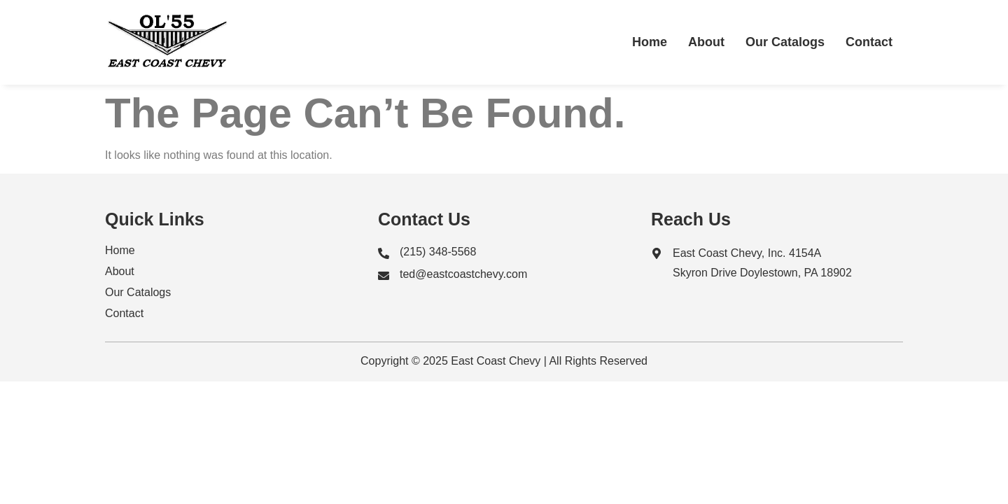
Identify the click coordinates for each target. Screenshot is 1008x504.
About (706, 42)
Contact (869, 42)
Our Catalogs (785, 42)
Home (649, 42)
